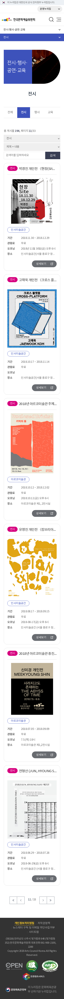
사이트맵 (34, 932)
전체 (10, 112)
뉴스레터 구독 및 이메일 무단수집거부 (34, 927)
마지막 (50, 900)
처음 (13, 900)
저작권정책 (44, 923)
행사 (37, 112)
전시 (23, 112)
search (51, 19)
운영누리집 (45, 9)
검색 (53, 155)
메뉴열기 (58, 19)
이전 (21, 900)
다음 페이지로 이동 (43, 900)
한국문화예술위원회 (27, 19)
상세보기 (41, 263)
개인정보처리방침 (24, 923)
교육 (50, 112)
